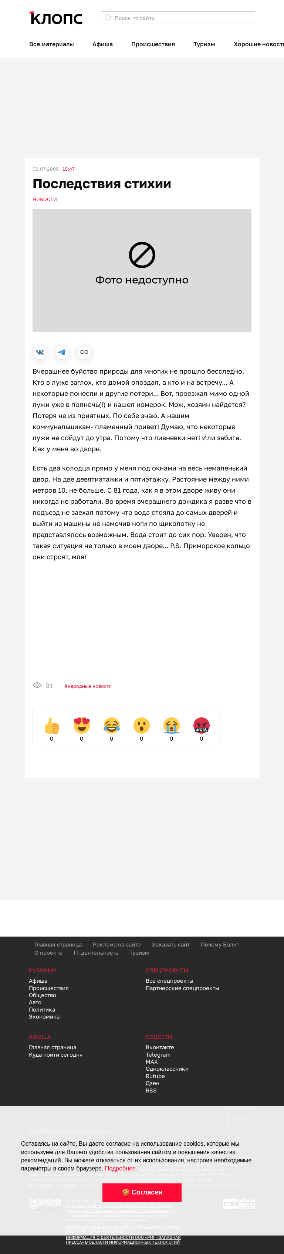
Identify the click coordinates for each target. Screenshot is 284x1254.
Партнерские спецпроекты (182, 988)
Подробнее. (121, 1168)
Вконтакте (160, 1047)
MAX (152, 1061)
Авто (35, 1002)
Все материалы (51, 44)
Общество (42, 995)
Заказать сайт (171, 944)
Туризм (204, 44)
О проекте (48, 952)
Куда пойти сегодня (56, 1054)
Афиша (102, 44)
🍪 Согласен (142, 1192)
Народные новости (90, 686)
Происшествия (153, 44)
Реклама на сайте (117, 944)
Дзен (152, 1083)
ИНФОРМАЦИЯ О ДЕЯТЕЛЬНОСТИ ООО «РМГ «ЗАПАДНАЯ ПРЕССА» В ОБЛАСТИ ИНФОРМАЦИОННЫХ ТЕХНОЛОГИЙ (123, 1239)
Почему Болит (220, 944)
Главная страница (58, 944)
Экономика (44, 1016)
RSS (151, 1090)
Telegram (158, 1054)
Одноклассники (167, 1068)
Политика (42, 1009)
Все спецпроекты (169, 980)
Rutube (155, 1076)
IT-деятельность (96, 952)
